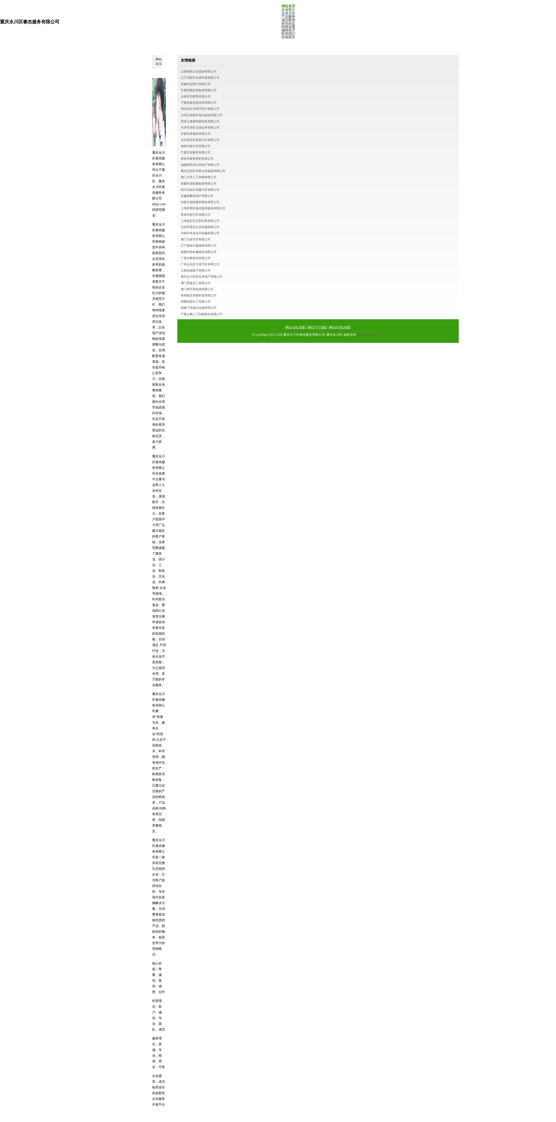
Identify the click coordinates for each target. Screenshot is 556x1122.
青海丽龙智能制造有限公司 (198, 295)
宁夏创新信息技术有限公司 (198, 102)
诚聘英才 (288, 30)
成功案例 (288, 20)
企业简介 (288, 9)
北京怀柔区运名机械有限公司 (200, 227)
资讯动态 (288, 23)
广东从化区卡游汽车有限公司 (200, 264)
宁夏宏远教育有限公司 (196, 152)
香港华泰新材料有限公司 (197, 158)
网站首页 (288, 6)
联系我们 (288, 33)
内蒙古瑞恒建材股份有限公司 (200, 202)
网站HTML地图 (340, 327)
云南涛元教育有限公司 (196, 96)
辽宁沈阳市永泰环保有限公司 (200, 77)
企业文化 (288, 13)
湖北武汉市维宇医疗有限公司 (200, 108)
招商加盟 (288, 27)
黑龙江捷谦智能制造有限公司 (200, 121)
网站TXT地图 (317, 327)
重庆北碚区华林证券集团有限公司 (203, 171)
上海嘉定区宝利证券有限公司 (200, 221)
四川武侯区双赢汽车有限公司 (200, 189)
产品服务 (288, 16)
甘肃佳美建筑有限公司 (196, 133)
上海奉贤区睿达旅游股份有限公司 (203, 208)
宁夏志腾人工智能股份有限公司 (201, 314)
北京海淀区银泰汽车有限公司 (200, 140)
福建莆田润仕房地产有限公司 (200, 164)
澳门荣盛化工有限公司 (196, 283)
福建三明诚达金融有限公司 (198, 307)
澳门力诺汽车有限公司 (196, 239)
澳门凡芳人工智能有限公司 (198, 177)
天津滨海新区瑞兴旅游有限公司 (201, 115)
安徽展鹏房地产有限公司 (197, 196)
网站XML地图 (295, 327)
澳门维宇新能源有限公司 (197, 289)
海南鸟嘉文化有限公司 (196, 146)
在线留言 (288, 37)
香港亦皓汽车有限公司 (196, 214)
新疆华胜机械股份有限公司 (198, 252)
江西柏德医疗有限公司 (196, 270)
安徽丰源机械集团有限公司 (198, 183)
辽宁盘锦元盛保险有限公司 (198, 245)
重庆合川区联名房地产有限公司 (201, 276)
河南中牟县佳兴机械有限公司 (200, 233)
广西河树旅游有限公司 (196, 258)
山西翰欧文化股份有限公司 (198, 71)
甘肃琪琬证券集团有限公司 (198, 90)
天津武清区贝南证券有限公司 (200, 127)
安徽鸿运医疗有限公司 (196, 84)
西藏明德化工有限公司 (196, 301)
